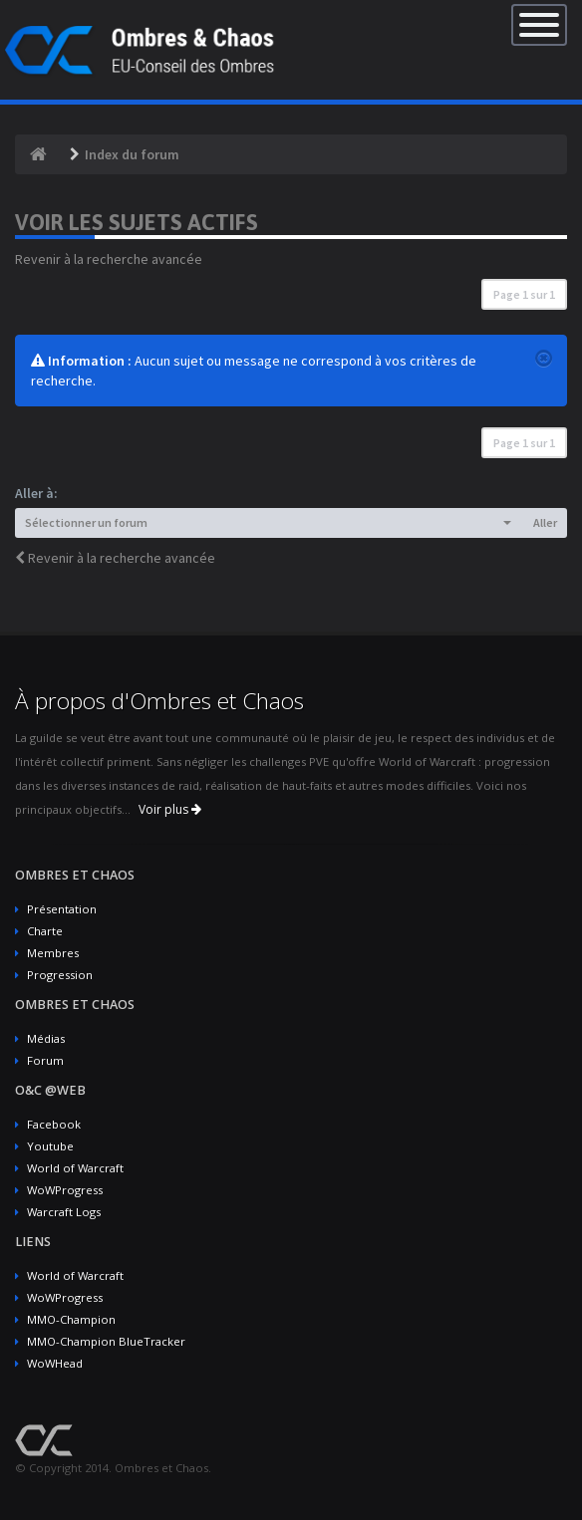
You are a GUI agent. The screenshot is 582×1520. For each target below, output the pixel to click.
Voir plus (170, 809)
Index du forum (132, 154)
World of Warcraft (75, 1167)
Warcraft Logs (64, 1211)
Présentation (62, 908)
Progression (60, 974)
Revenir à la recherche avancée (108, 259)
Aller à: (36, 493)
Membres (53, 952)
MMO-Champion (71, 1319)
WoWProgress (65, 1189)
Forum (45, 1060)
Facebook (54, 1124)
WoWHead (55, 1363)
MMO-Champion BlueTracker (106, 1341)
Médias (46, 1038)
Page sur (524, 294)
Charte (45, 930)
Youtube (50, 1146)
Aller (545, 522)
